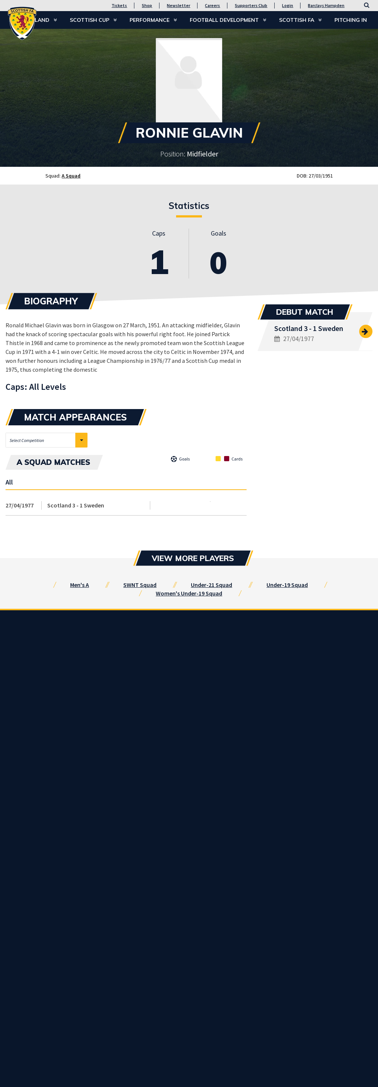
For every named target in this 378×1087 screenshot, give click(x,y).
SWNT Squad (140, 585)
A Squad (71, 175)
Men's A (79, 585)
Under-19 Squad (287, 585)
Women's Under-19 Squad (189, 593)
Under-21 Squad (211, 585)
